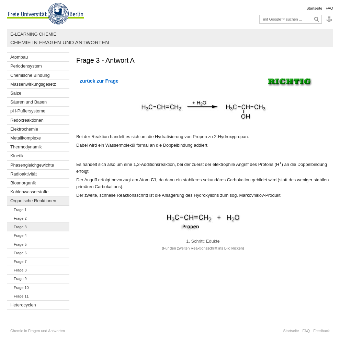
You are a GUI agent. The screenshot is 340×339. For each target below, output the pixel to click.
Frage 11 (21, 296)
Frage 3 (20, 227)
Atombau (19, 57)
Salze (15, 93)
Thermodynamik (26, 146)
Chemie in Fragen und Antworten (59, 42)
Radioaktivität (23, 174)
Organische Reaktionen (33, 200)
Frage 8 (20, 270)
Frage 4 (20, 235)
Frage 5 (20, 244)
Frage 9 (20, 279)
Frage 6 (20, 253)
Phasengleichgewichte (32, 165)
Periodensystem (26, 66)
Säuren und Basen (28, 102)
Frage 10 (21, 288)
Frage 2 (20, 218)
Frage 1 (20, 210)
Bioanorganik (23, 182)
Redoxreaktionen (27, 120)
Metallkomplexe (25, 138)
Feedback (321, 331)
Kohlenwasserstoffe (29, 191)
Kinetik (16, 155)
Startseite (314, 8)
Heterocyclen (23, 304)
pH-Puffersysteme (27, 110)
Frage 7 (20, 261)
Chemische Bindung (30, 75)
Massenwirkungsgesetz (33, 84)
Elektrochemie (24, 129)
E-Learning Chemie (33, 34)
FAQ (329, 8)
